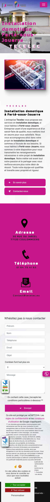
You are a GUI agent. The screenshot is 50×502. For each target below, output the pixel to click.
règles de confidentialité (17, 418)
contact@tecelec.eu (26, 292)
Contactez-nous (17, 191)
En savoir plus (16, 182)
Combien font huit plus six (17, 362)
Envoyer (28, 408)
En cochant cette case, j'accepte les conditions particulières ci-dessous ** (25, 399)
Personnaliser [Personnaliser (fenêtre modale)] (17, 495)
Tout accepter (17, 485)
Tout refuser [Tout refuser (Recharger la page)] (18, 490)
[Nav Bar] (43, 4)
